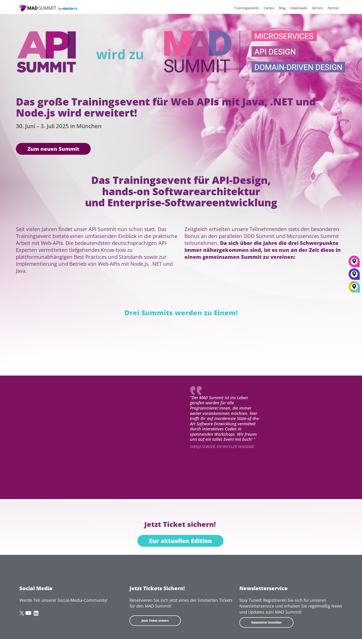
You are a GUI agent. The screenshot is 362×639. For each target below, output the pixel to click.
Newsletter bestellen (266, 622)
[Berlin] (354, 275)
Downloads (298, 8)
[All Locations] (354, 286)
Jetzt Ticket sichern (155, 621)
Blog (282, 8)
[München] (354, 263)
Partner (333, 8)
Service (317, 8)
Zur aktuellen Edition (180, 541)
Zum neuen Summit (53, 148)
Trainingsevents (246, 8)
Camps (269, 8)
